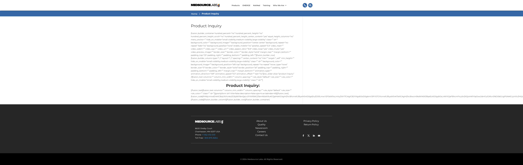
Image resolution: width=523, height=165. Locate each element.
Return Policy (311, 124)
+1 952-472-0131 (208, 135)
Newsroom (261, 128)
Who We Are (278, 5)
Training (266, 5)
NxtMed (256, 5)
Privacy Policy (311, 121)
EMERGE (246, 5)
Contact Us (261, 135)
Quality (261, 124)
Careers (261, 131)
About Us (261, 121)
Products (236, 5)
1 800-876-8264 (211, 138)
